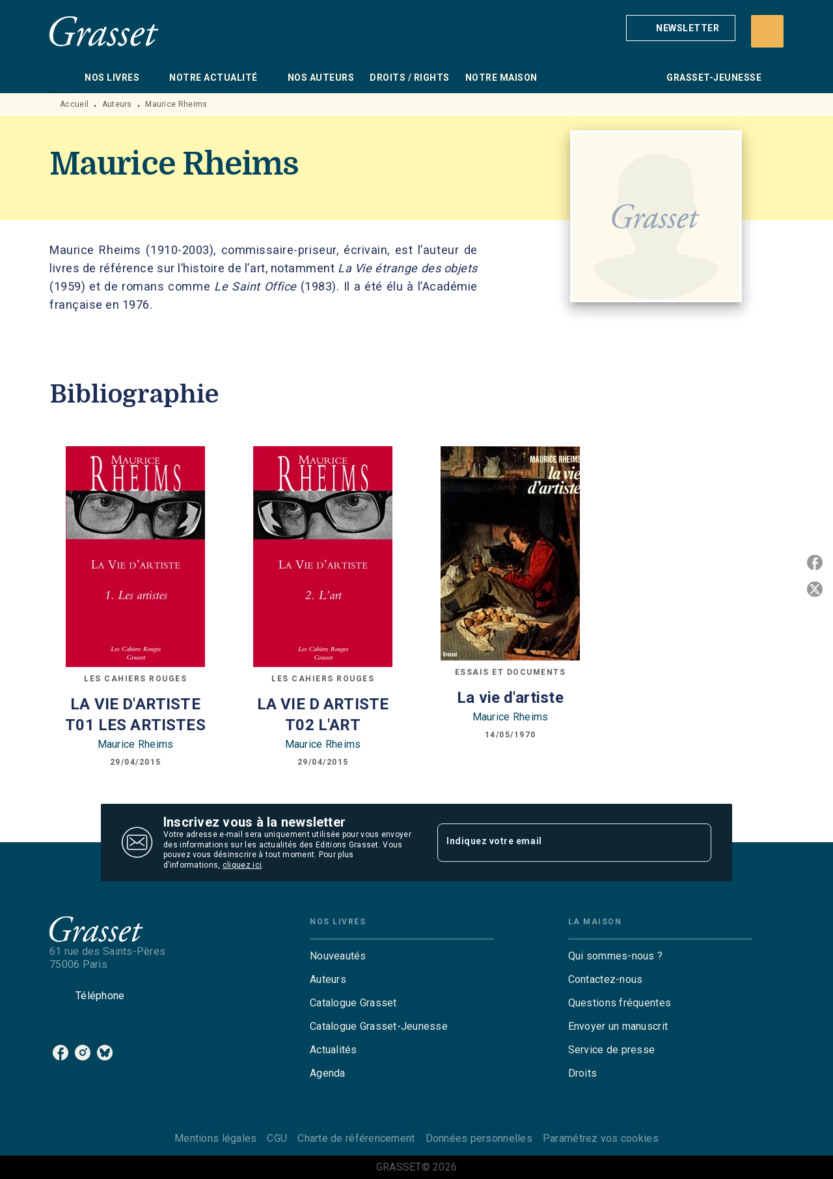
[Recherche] (767, 31)
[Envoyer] (695, 843)
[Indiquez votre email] (558, 842)
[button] (680, 28)
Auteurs (117, 104)
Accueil (74, 104)
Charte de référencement (356, 1138)
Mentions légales (215, 1138)
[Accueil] (104, 31)
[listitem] (60, 1053)
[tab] (63, 77)
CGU (277, 1138)
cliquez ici (242, 865)
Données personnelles (479, 1138)
